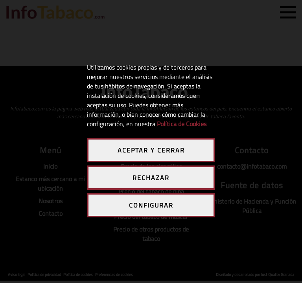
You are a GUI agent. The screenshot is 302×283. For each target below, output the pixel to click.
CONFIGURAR (151, 205)
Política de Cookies (181, 124)
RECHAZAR (151, 177)
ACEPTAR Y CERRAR (151, 150)
